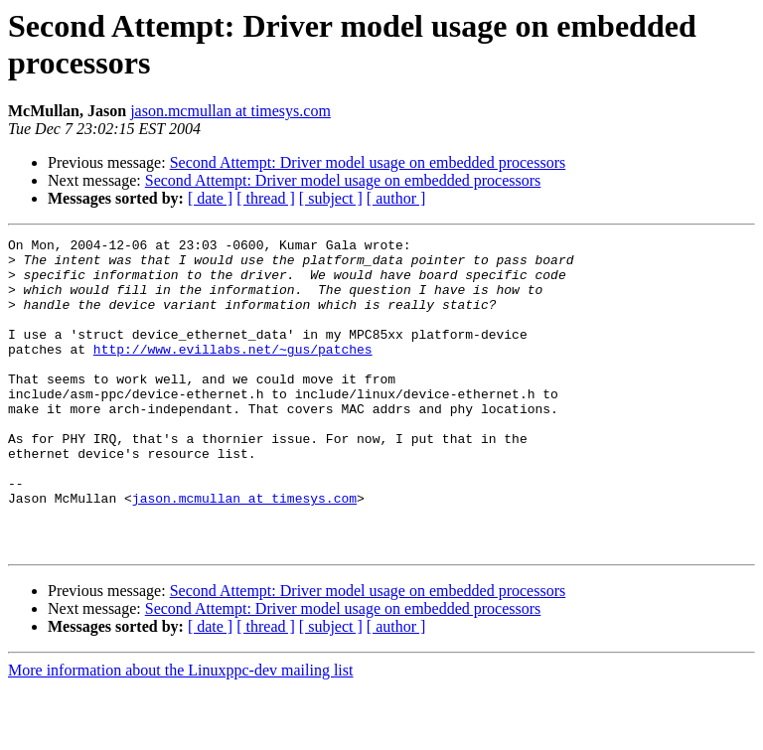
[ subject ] (331, 198)
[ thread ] (265, 198)
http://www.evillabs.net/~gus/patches (233, 372)
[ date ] (210, 198)
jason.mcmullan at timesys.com (230, 110)
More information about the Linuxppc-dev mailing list (180, 732)
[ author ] (396, 198)
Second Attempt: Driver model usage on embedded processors (368, 162)
